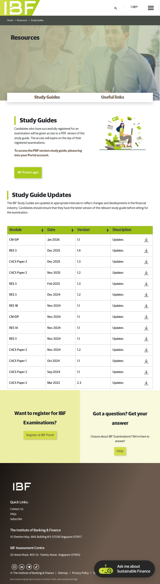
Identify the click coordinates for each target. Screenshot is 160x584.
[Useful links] (113, 97)
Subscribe (16, 519)
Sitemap (63, 573)
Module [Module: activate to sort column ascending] (15, 230)
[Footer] (22, 486)
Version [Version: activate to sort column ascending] (83, 230)
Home (10, 20)
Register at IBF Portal (40, 435)
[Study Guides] (47, 97)
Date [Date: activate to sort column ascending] (51, 230)
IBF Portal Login (28, 172)
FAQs (120, 451)
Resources (22, 20)
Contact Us (16, 509)
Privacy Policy (80, 573)
